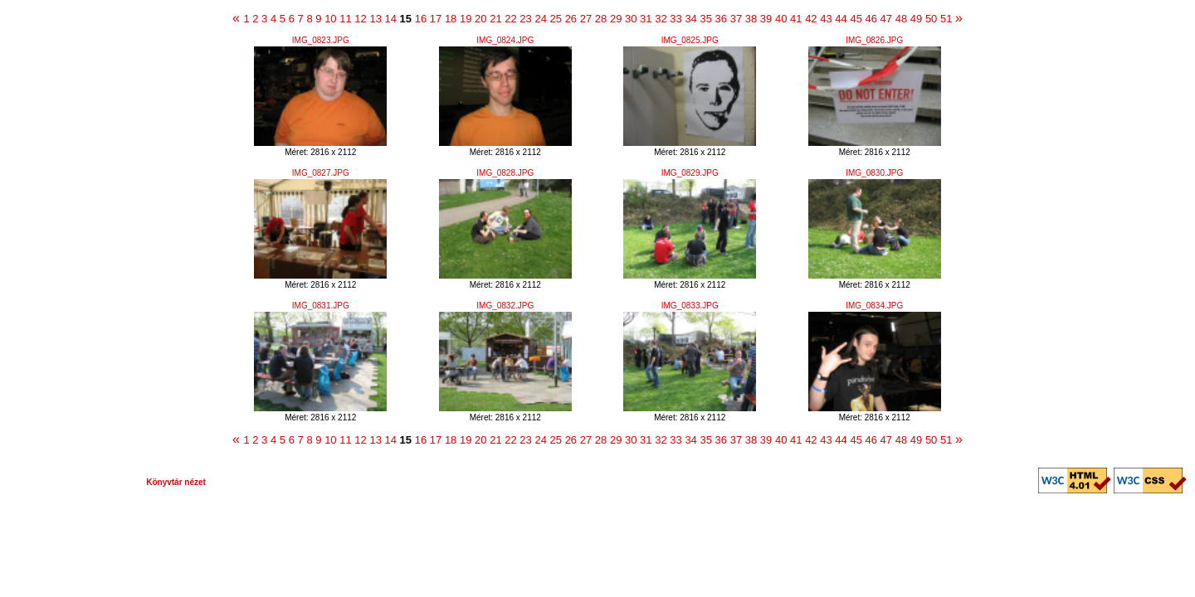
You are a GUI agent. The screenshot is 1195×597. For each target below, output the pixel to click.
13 (375, 18)
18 (450, 18)
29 (616, 18)
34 (690, 18)
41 (796, 18)
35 (705, 18)
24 (540, 18)
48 (901, 18)
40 (781, 18)
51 (946, 18)
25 (556, 18)
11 (345, 18)
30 (631, 18)
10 (330, 18)
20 (480, 18)
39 (766, 18)
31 (645, 18)
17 (435, 18)
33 (675, 18)
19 (465, 18)
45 (855, 18)
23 (525, 18)
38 (751, 18)
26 (571, 18)
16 (421, 18)
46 (871, 18)
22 (510, 18)
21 (495, 18)
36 (721, 18)
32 (660, 18)
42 (811, 18)
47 (886, 18)
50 (931, 18)
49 (916, 18)
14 (391, 18)
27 (586, 18)
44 (840, 18)
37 (736, 18)
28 (601, 18)
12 (360, 18)
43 (826, 18)
